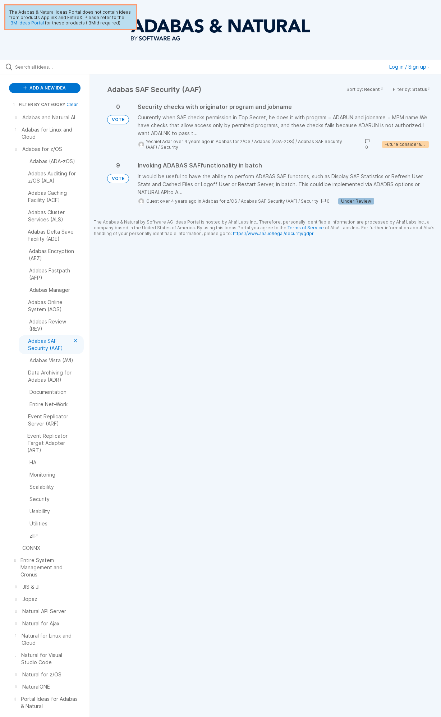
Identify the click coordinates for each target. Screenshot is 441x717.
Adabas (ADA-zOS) (274, 141)
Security (169, 147)
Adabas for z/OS (233, 141)
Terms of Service (306, 227)
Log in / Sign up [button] (409, 67)
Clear (72, 104)
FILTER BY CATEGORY (38, 104)
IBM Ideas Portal (26, 23)
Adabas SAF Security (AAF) (269, 201)
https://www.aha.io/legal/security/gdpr (273, 233)
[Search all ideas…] (53, 67)
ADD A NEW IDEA (44, 88)
